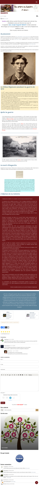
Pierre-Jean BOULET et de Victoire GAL (22, 36)
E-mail (2, 364)
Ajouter (2, 402)
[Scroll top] (36, 482)
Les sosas (5, 447)
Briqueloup (6, 470)
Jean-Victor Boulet (17, 39)
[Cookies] (2, 482)
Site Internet (3, 369)
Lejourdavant (7, 345)
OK (37, 410)
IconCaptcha (10, 400)
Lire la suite (27, 468)
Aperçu (30, 374)
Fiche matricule (32, 43)
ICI (36, 287)
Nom (2, 359)
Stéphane (6, 339)
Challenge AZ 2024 (4, 322)
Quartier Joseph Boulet (14, 322)
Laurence (6, 466)
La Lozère (6, 18)
